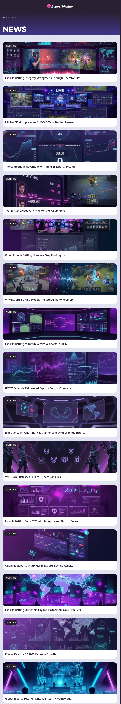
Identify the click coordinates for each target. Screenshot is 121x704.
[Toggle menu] (4, 6)
